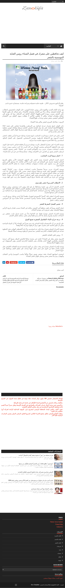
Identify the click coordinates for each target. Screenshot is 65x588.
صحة (60, 550)
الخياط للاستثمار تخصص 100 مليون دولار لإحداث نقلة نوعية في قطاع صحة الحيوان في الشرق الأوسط (31, 399)
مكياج (60, 557)
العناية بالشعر (58, 543)
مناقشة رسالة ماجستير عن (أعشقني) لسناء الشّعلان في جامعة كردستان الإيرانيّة (38, 403)
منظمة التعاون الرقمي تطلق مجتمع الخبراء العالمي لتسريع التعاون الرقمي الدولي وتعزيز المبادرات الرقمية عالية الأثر (31, 414)
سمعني (45, 578)
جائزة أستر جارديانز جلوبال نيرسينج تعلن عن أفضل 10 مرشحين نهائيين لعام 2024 (30, 480)
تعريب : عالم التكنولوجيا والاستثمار (54, 585)
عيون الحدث (59, 578)
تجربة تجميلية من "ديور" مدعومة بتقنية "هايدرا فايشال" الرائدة (36, 455)
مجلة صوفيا (51, 578)
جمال (59, 61)
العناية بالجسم (58, 539)
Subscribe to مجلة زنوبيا (55, 326)
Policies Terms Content (56, 522)
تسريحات (59, 546)
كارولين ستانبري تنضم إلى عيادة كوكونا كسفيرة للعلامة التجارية (35, 472)
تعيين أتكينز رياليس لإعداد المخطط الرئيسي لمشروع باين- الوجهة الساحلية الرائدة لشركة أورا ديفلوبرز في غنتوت (31, 410)
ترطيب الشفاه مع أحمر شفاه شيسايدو (42, 489)
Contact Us (60, 527)
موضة (59, 560)
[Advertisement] (32, 28)
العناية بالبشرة (58, 536)
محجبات (59, 553)
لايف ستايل (54, 61)
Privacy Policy (59, 524)
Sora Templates (35, 585)
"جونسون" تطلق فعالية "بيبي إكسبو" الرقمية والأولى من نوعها (36, 463)
